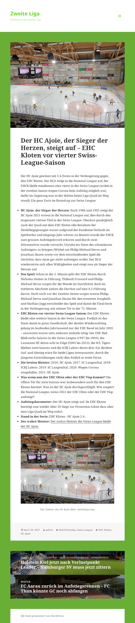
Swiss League (85, 529)
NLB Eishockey (67, 529)
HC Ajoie (26, 533)
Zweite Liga (25, 13)
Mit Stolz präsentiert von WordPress (42, 616)
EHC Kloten (104, 529)
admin (49, 529)
